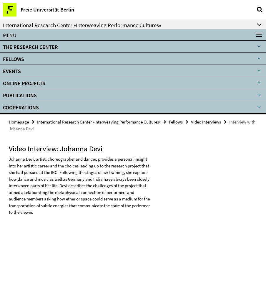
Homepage (19, 122)
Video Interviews (206, 122)
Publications (20, 95)
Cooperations (21, 107)
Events (12, 71)
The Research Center (30, 47)
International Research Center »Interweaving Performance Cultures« (99, 122)
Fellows (13, 59)
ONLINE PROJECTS (24, 83)
